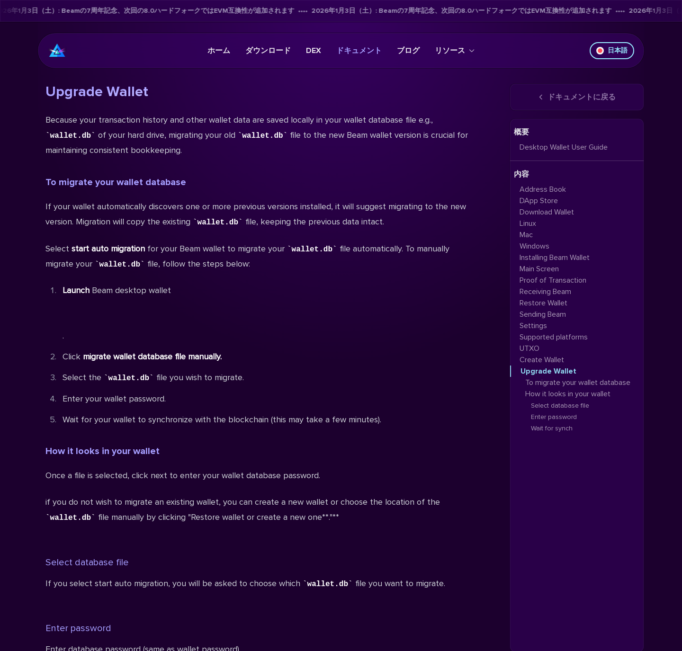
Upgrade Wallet (548, 371)
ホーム (218, 50)
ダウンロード (268, 50)
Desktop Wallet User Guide (564, 147)
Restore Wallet (543, 303)
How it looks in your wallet (102, 451)
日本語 (612, 50)
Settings (533, 325)
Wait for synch (552, 428)
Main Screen (539, 269)
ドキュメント (359, 50)
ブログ (408, 50)
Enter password (78, 628)
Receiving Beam (545, 291)
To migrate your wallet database (115, 182)
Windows (534, 246)
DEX (313, 50)
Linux (528, 223)
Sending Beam (543, 314)
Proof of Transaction (553, 280)
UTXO (529, 348)
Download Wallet (547, 212)
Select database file (87, 562)
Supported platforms (554, 337)
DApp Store (539, 200)
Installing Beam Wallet (555, 257)
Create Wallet (542, 360)
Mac (526, 235)
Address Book (543, 189)
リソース (455, 50)
